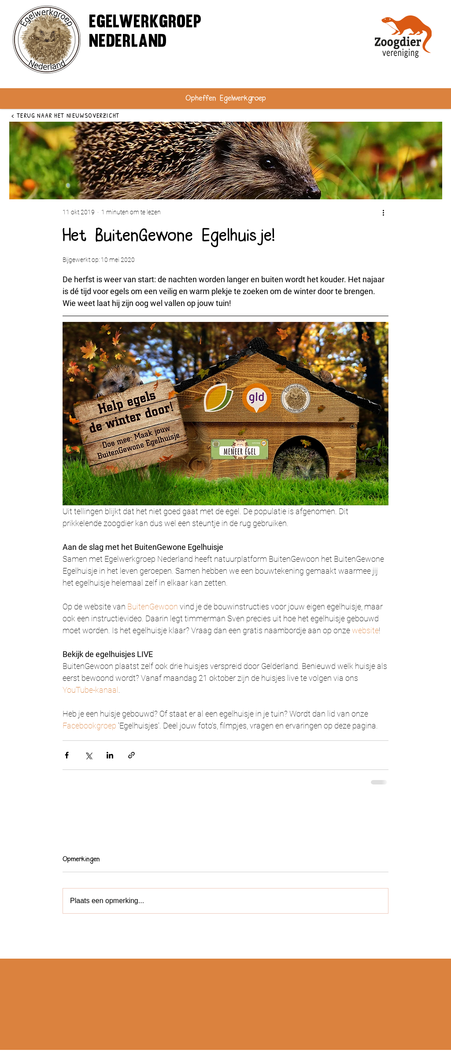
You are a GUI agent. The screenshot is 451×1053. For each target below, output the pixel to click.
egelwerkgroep (145, 23)
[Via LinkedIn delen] (110, 755)
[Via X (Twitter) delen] (88, 755)
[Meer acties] (383, 212)
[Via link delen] (131, 755)
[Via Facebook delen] (67, 755)
